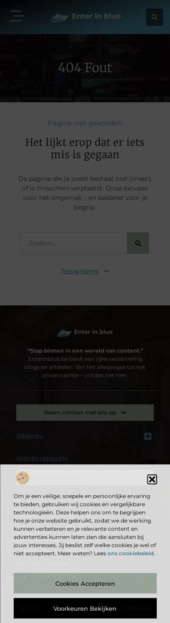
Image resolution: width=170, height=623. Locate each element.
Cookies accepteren (85, 583)
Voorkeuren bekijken (85, 608)
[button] (151, 479)
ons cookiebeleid (130, 553)
